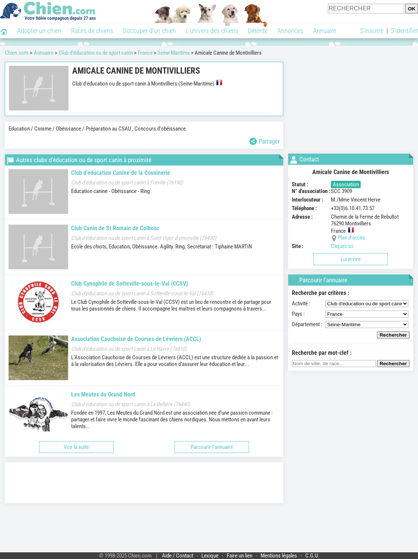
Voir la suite (76, 447)
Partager (264, 141)
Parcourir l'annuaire (212, 447)
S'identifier (404, 31)
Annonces (290, 31)
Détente (258, 31)
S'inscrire (371, 31)
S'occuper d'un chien (149, 31)
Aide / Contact (177, 555)
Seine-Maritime (173, 52)
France (145, 52)
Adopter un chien (39, 31)
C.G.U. (312, 555)
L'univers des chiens (212, 31)
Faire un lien (239, 555)
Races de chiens (92, 31)
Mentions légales (279, 555)
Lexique (209, 555)
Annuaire (324, 31)
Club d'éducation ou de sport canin (96, 52)
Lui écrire (351, 259)
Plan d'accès (351, 237)
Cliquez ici (342, 246)
